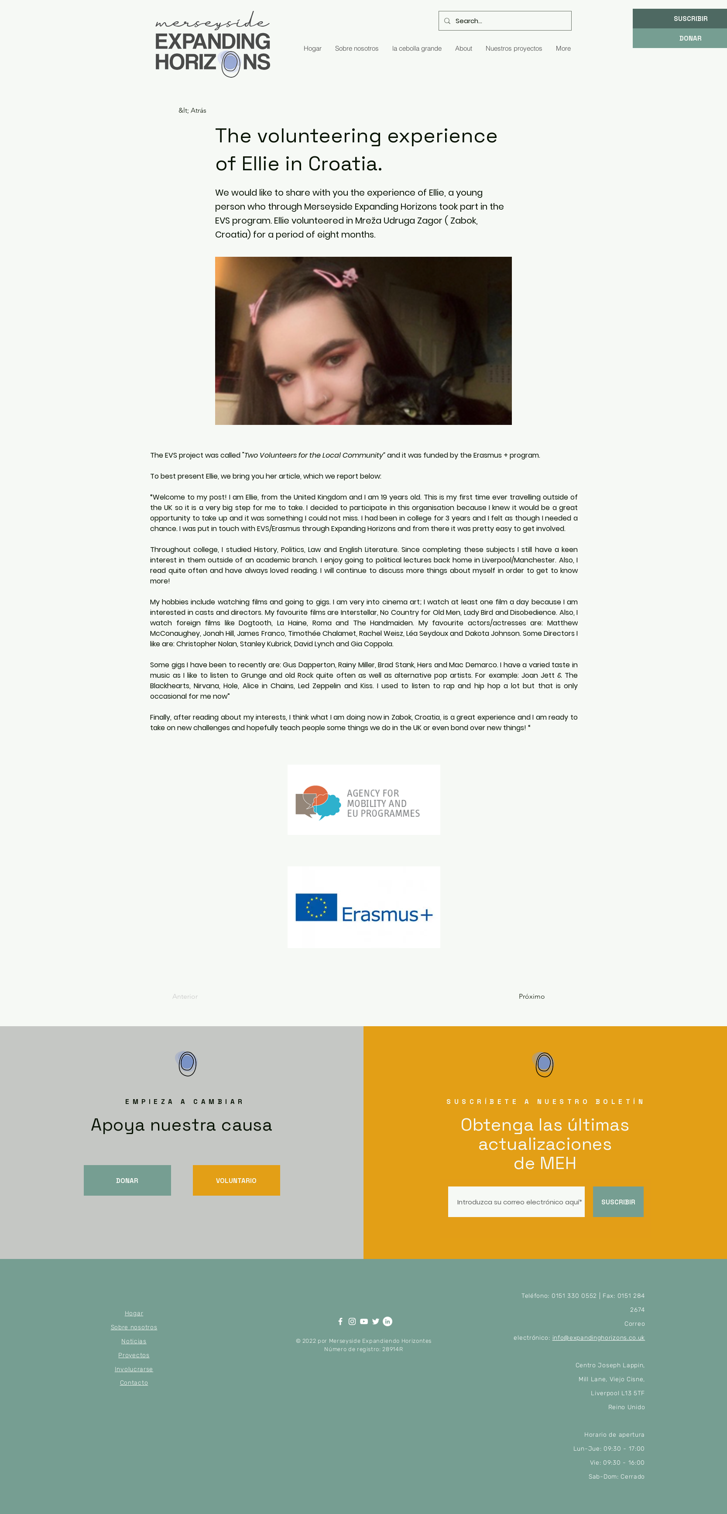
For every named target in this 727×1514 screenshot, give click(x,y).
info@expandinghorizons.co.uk (598, 1338)
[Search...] (504, 20)
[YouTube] (364, 1321)
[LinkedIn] (387, 1321)
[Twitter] (376, 1321)
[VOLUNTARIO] (236, 1180)
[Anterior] (201, 996)
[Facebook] (340, 1321)
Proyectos (133, 1355)
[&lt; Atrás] (207, 110)
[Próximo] (523, 996)
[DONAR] (127, 1180)
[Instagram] (352, 1321)
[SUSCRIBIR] (618, 1201)
